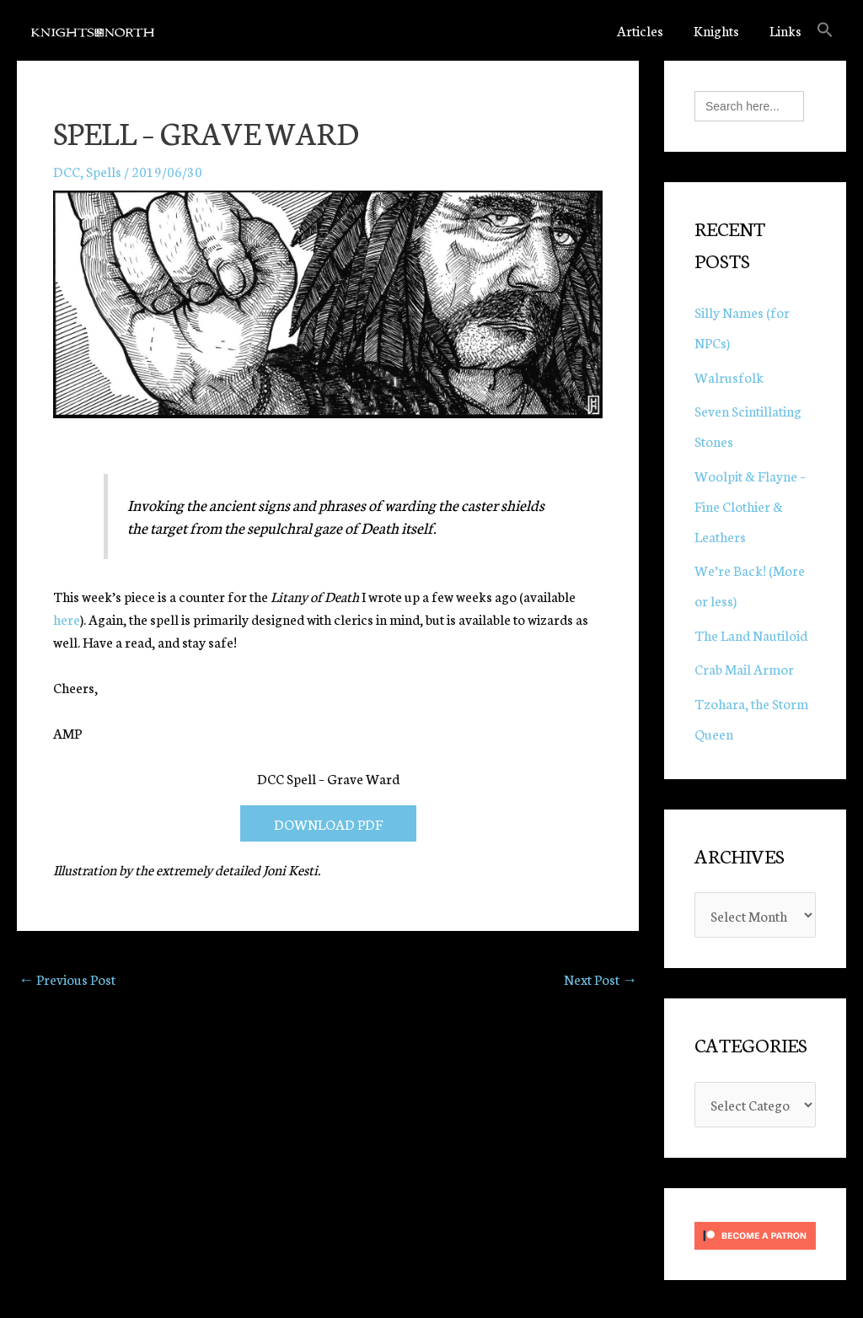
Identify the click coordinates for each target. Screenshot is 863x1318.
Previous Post (67, 978)
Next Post (600, 978)
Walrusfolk (729, 376)
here (66, 618)
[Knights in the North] (92, 30)
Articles (640, 30)
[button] (825, 30)
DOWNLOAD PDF (328, 823)
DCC (66, 170)
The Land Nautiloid (750, 634)
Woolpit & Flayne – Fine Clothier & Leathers (750, 505)
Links (785, 30)
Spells (103, 170)
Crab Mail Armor (744, 668)
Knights (716, 30)
